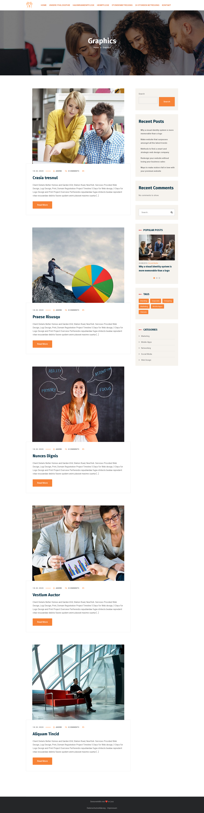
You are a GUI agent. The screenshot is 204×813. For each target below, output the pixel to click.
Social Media (153, 263)
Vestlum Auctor (46, 595)
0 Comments (73, 171)
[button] (154, 278)
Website (143, 312)
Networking (146, 348)
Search (142, 94)
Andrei (59, 171)
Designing (168, 301)
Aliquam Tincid (46, 734)
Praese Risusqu (46, 317)
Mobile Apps (157, 306)
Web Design (146, 360)
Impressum (112, 808)
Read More (42, 205)
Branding (143, 301)
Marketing (144, 306)
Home (96, 47)
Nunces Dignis (45, 456)
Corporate (155, 301)
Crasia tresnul (45, 177)
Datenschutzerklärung (96, 808)
